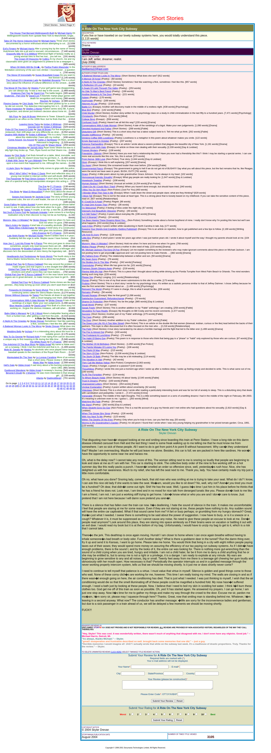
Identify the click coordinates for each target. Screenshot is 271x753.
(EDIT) (89, 26)
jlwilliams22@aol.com (95, 69)
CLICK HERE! (116, 652)
